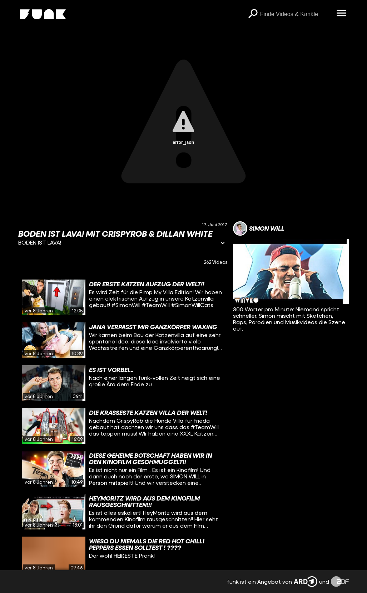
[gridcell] (123, 297)
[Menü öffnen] (341, 13)
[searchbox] (296, 14)
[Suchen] (253, 14)
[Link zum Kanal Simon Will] (258, 228)
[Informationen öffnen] (222, 243)
